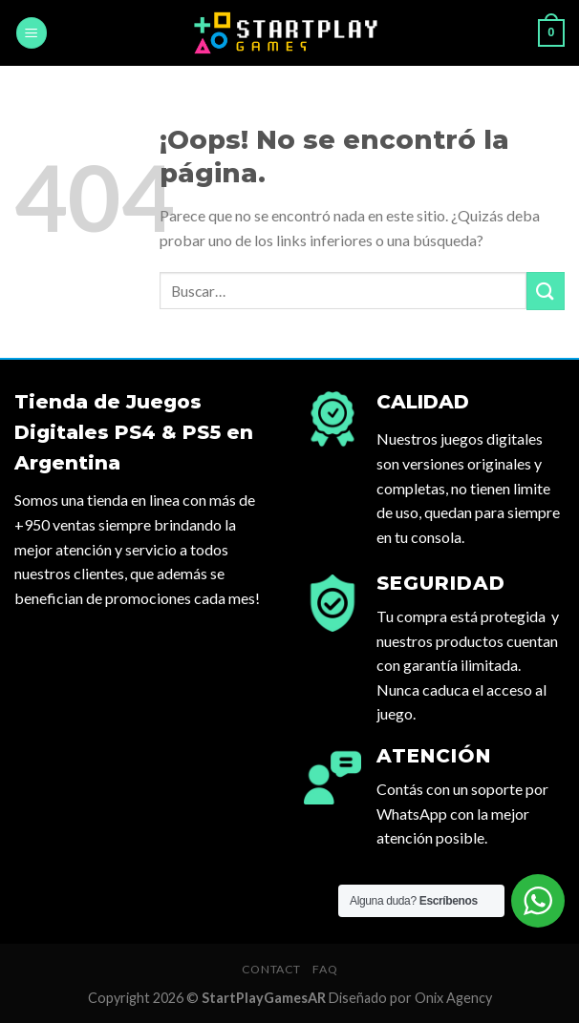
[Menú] (31, 33)
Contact (271, 969)
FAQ (324, 969)
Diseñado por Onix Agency (410, 998)
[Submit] (545, 290)
